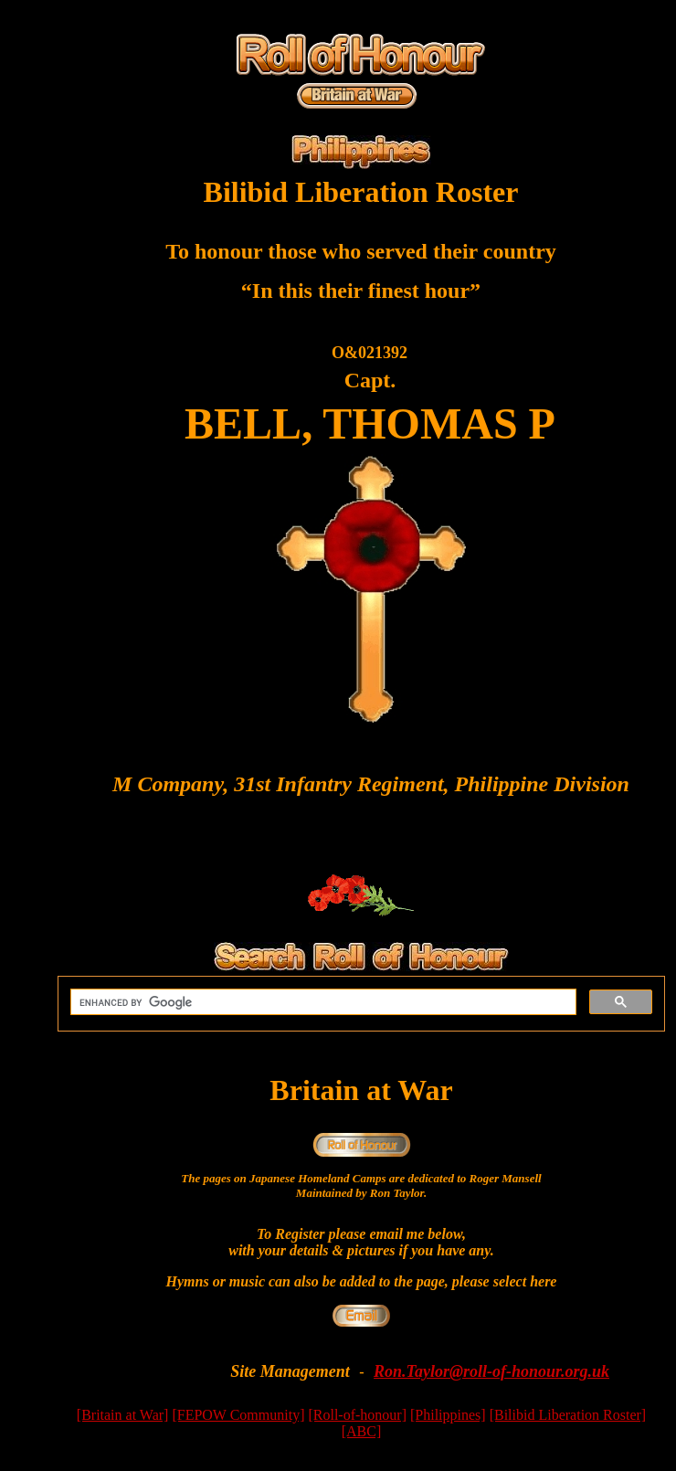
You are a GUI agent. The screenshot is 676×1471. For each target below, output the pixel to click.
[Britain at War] (123, 1415)
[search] (321, 1002)
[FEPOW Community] (238, 1415)
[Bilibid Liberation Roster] (568, 1415)
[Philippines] (448, 1415)
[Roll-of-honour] (357, 1415)
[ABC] (362, 1431)
